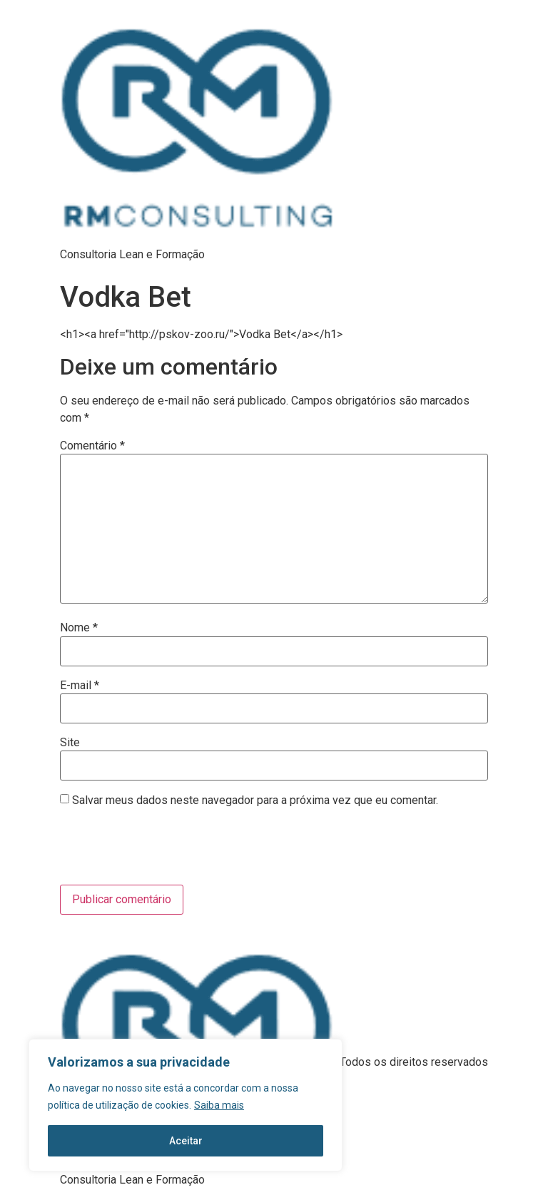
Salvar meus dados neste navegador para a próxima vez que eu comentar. (255, 800)
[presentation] (157, 850)
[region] (185, 1105)
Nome (79, 628)
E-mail (79, 685)
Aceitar (186, 1140)
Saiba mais (219, 1105)
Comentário (92, 446)
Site (70, 742)
